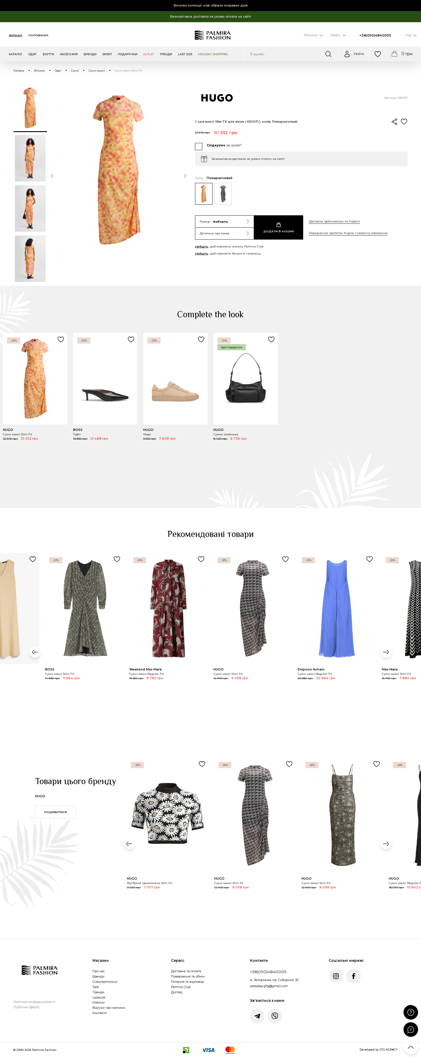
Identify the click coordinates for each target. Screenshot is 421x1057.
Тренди (98, 992)
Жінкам (15, 35)
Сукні (75, 70)
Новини (98, 1002)
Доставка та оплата (186, 971)
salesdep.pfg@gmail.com (269, 986)
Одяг (58, 70)
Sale (95, 987)
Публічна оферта (26, 1007)
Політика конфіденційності (34, 1002)
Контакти (99, 1013)
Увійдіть (201, 246)
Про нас (98, 971)
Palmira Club (181, 987)
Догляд (176, 992)
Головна (18, 70)
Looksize (98, 997)
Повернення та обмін (188, 976)
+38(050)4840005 (375, 35)
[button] (52, 177)
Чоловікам (38, 35)
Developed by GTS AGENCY (379, 1049)
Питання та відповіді (187, 982)
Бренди (98, 976)
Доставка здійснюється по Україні (334, 221)
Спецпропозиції (105, 982)
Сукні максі (97, 70)
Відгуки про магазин (108, 1008)
